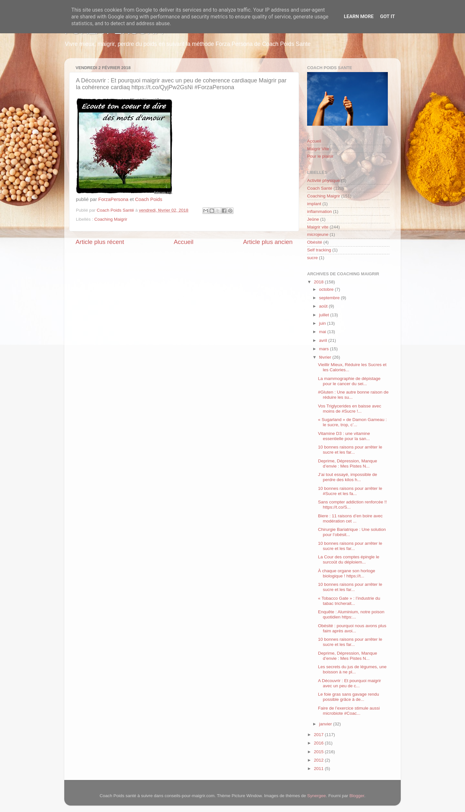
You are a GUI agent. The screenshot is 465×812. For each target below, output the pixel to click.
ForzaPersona (113, 199)
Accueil (183, 241)
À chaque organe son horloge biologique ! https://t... (346, 573)
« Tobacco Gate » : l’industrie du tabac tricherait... (349, 601)
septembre (330, 297)
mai (323, 331)
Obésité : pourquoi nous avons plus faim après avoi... (352, 628)
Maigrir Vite (318, 148)
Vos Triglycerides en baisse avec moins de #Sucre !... (349, 409)
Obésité (314, 242)
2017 (319, 734)
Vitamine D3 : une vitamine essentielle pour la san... (344, 436)
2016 (319, 743)
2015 (319, 751)
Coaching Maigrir (110, 219)
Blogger (356, 795)
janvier (326, 724)
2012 (319, 760)
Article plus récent (100, 241)
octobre (327, 289)
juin (323, 323)
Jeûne (313, 219)
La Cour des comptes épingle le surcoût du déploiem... (348, 559)
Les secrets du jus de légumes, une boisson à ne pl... (352, 669)
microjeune (317, 234)
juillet (324, 314)
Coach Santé (319, 188)
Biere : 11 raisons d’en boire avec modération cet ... (350, 518)
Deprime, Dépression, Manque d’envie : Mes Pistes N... (347, 464)
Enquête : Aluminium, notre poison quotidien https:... (351, 614)
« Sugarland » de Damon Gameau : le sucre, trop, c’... (352, 422)
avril (323, 340)
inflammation (319, 211)
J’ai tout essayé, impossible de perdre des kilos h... (347, 477)
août (324, 306)
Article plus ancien (268, 241)
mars (324, 348)
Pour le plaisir (320, 156)
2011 (319, 768)
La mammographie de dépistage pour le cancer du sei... (349, 381)
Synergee (316, 795)
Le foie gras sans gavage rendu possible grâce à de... (348, 697)
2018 (319, 281)
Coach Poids (148, 199)
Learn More (359, 16)
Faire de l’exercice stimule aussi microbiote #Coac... (349, 711)
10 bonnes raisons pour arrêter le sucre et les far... (350, 450)
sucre (312, 257)
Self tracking (319, 250)
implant (314, 203)
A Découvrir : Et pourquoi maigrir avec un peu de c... (349, 683)
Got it (387, 16)
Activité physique (323, 180)
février (325, 357)
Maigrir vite (317, 227)
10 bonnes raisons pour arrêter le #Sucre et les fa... (350, 491)
